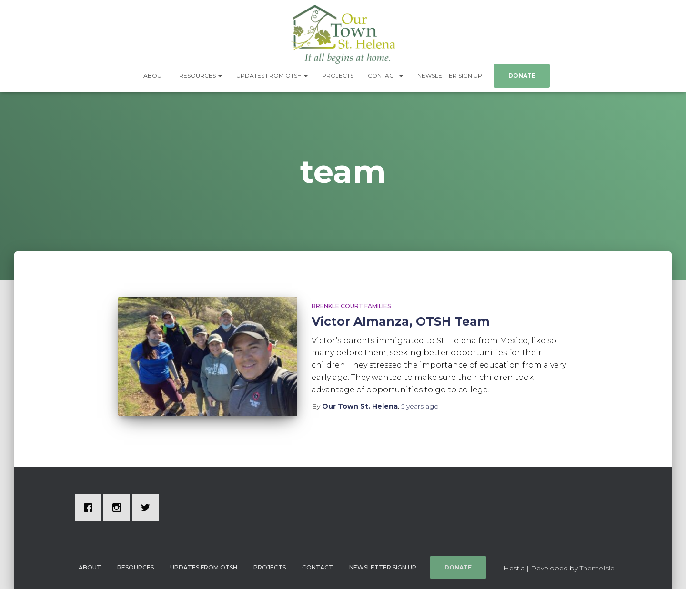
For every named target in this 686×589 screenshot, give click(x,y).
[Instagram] (119, 507)
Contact (385, 75)
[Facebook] (90, 507)
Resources (200, 75)
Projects (337, 75)
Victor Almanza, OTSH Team (401, 321)
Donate (521, 75)
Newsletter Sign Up (449, 75)
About (154, 75)
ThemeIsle (597, 568)
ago (420, 406)
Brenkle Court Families (351, 305)
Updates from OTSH (272, 75)
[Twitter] (147, 507)
